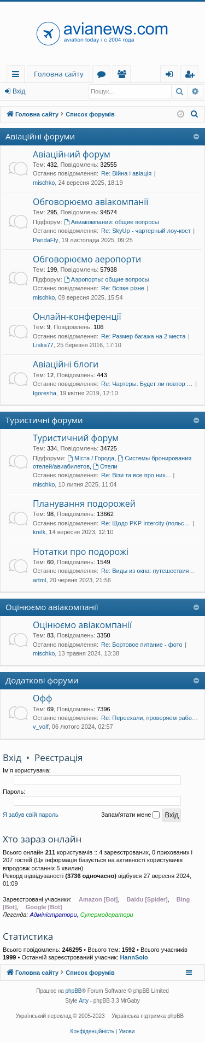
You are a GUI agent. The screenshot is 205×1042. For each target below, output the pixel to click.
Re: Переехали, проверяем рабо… (149, 718)
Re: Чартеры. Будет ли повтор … (147, 383)
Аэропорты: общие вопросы (106, 279)
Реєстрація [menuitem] (192, 76)
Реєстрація (58, 757)
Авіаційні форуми (40, 136)
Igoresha (44, 393)
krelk (39, 532)
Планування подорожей (84, 503)
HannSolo (134, 957)
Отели (105, 466)
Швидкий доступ (17, 76)
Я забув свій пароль (30, 814)
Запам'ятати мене (130, 815)
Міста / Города (90, 458)
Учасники (124, 76)
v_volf (41, 726)
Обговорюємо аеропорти (87, 259)
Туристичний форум (76, 438)
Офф (42, 698)
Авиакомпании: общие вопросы (111, 222)
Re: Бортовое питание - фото (142, 644)
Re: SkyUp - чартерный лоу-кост (146, 230)
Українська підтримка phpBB (148, 1016)
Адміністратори (53, 914)
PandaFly (45, 240)
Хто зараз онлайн (42, 839)
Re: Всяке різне (122, 288)
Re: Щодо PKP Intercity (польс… (145, 523)
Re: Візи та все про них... (136, 475)
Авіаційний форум (71, 154)
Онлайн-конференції (77, 317)
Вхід (19, 91)
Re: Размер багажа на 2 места (143, 336)
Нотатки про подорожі (80, 552)
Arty (84, 1001)
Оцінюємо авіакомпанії (51, 606)
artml (39, 580)
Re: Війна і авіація (126, 173)
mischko (44, 182)
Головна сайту (58, 74)
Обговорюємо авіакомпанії (90, 202)
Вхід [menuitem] (173, 76)
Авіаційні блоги (65, 364)
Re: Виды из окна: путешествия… (148, 570)
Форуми (103, 76)
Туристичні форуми (44, 419)
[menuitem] (195, 114)
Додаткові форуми (41, 680)
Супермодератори (106, 914)
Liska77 (43, 345)
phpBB (74, 991)
